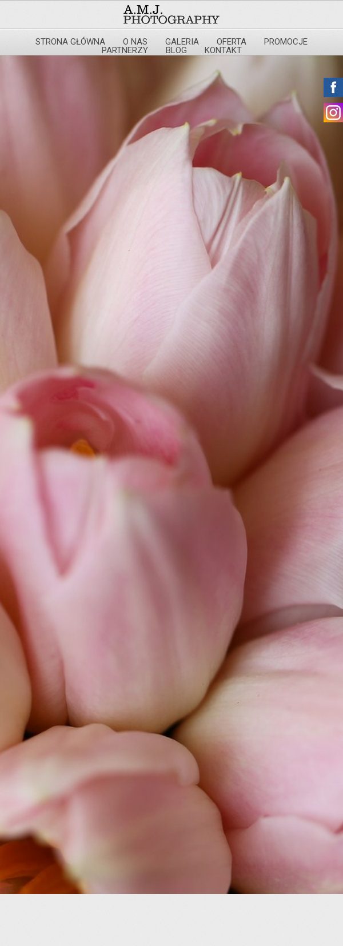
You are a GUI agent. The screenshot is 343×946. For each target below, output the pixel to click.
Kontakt (223, 50)
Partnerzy (125, 50)
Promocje (286, 42)
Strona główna (70, 42)
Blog (176, 50)
